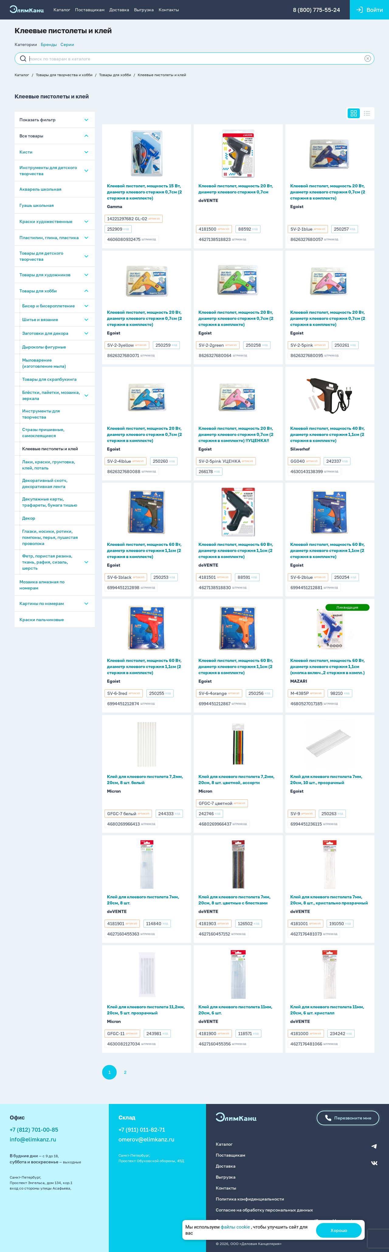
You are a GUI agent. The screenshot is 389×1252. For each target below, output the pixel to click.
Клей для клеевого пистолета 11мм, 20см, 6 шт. (235, 1009)
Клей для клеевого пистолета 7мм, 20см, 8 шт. (143, 899)
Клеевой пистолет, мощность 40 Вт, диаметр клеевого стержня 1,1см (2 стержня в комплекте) (327, 434)
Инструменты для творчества (41, 414)
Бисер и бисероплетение (48, 306)
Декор (28, 518)
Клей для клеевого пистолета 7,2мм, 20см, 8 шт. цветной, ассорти (236, 779)
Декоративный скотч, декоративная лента (44, 483)
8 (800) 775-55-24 (316, 9)
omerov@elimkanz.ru (146, 1139)
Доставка (119, 9)
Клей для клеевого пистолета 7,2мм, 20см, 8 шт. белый (145, 779)
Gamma (114, 206)
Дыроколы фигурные (44, 347)
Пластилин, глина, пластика (49, 237)
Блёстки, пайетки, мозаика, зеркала (51, 395)
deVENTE (208, 200)
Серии (67, 44)
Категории (26, 44)
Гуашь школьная (36, 205)
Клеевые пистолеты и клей (162, 75)
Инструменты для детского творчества (48, 170)
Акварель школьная (40, 189)
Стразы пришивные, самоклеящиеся (43, 432)
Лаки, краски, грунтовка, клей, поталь (48, 465)
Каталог (61, 9)
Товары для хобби (115, 75)
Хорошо (339, 1230)
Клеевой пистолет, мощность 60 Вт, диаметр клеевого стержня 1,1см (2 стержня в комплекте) (144, 550)
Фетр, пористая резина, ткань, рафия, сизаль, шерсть (47, 562)
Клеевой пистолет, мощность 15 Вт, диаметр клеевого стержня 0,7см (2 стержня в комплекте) (144, 191)
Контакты (169, 9)
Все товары (31, 136)
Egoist (297, 206)
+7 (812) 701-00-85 (34, 1129)
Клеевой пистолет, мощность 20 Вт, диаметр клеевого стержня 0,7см (235, 188)
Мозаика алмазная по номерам (41, 585)
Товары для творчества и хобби (64, 75)
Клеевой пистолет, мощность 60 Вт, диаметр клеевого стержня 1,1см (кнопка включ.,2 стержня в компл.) (327, 666)
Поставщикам (90, 9)
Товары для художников (45, 275)
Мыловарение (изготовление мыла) (44, 363)
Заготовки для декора (45, 333)
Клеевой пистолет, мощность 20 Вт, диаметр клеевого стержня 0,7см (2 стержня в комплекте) (327, 191)
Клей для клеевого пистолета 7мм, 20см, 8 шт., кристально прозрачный (329, 899)
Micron (114, 791)
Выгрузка (144, 9)
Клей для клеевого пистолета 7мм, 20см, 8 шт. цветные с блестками (234, 899)
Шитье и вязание (40, 319)
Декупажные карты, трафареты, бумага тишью (49, 502)
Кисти (26, 152)
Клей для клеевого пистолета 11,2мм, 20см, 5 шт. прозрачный (146, 1009)
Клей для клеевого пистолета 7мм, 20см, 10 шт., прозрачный (326, 779)
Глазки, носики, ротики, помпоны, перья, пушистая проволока (50, 537)
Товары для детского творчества (41, 256)
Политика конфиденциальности (250, 1198)
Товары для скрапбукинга (49, 379)
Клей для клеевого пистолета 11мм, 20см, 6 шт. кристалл (327, 1009)
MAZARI (298, 681)
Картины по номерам (41, 603)
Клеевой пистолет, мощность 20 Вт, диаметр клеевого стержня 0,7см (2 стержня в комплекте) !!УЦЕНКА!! (236, 434)
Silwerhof (300, 448)
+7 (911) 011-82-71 (142, 1129)
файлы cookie (235, 1227)
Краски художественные (45, 221)
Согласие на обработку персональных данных (264, 1209)
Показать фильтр (37, 119)
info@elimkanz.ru (33, 1139)
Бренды (49, 44)
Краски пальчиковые (41, 619)
